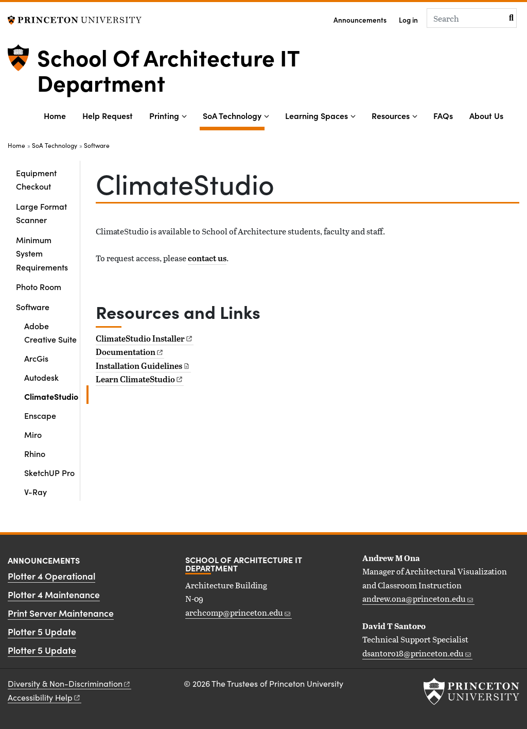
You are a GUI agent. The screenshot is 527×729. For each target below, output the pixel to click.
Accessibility (44, 697)
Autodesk (41, 377)
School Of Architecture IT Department (168, 69)
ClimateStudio (56, 395)
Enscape (40, 415)
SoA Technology (234, 114)
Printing (164, 115)
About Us (486, 115)
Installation (143, 365)
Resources (391, 115)
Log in (408, 20)
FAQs (443, 115)
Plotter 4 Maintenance (54, 594)
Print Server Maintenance (61, 612)
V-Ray (35, 491)
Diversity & (69, 683)
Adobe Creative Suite (50, 332)
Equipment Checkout (36, 179)
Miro (33, 434)
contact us (207, 258)
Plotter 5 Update (42, 631)
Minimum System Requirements (42, 253)
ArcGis (36, 358)
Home (55, 115)
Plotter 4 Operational (51, 575)
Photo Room (38, 286)
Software (97, 145)
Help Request (107, 115)
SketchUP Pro (49, 472)
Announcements (360, 20)
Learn (140, 379)
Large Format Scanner (41, 212)
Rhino (34, 453)
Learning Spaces (316, 115)
